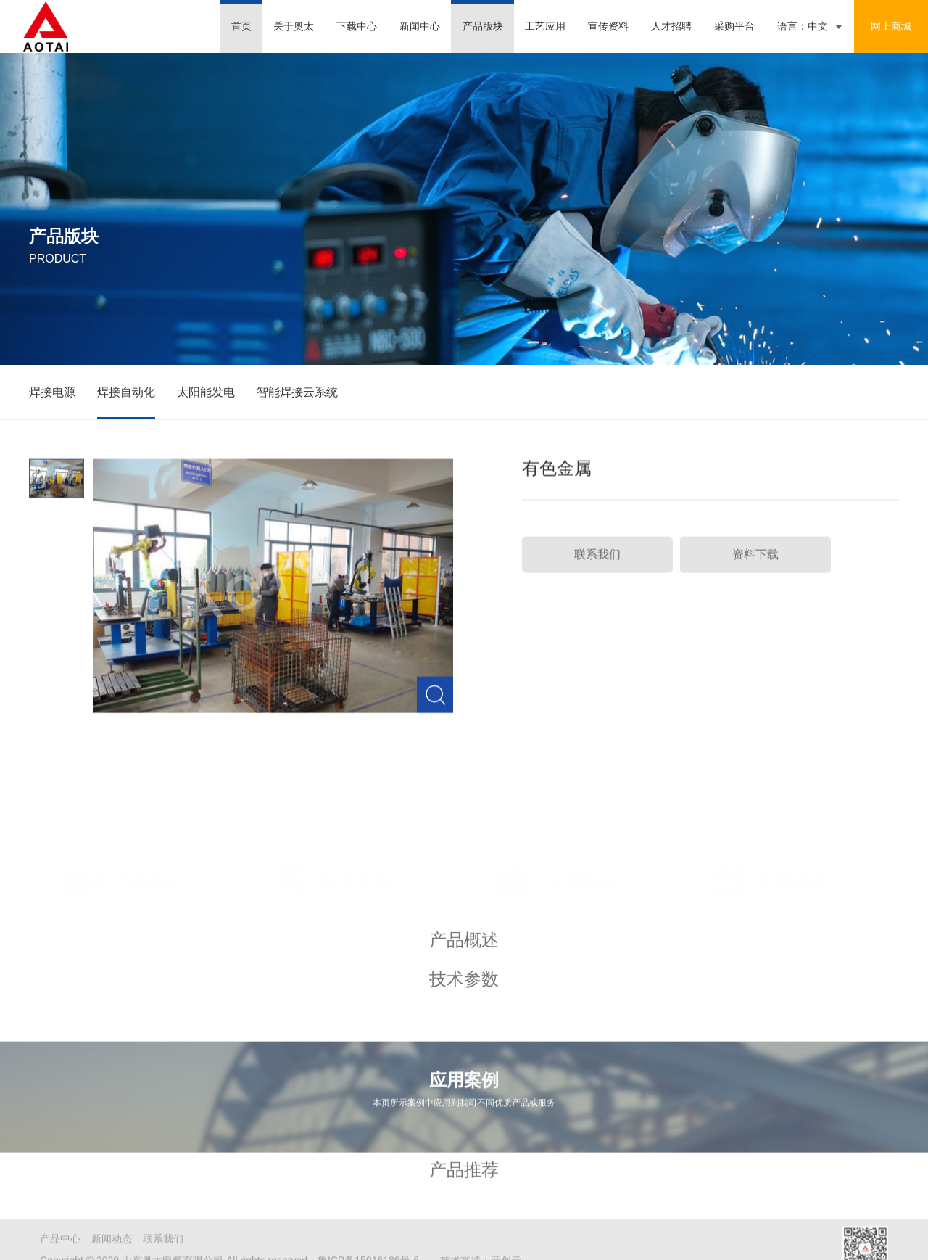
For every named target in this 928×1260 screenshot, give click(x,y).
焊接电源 (52, 394)
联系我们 (597, 564)
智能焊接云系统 (297, 394)
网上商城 (891, 26)
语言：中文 (802, 26)
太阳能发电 (206, 394)
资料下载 (755, 564)
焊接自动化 (126, 394)
